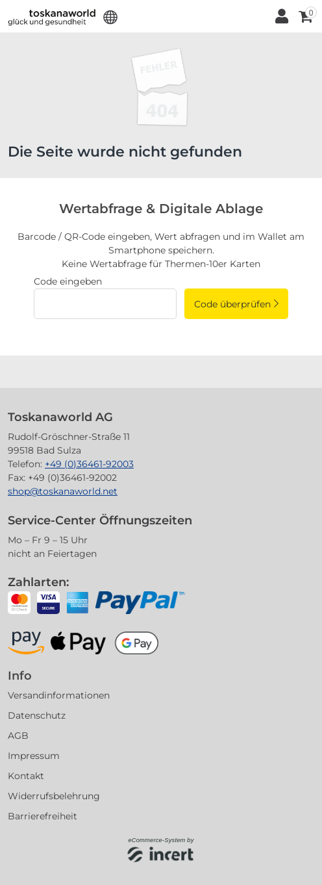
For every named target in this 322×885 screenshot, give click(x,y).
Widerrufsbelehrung (54, 796)
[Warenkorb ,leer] (304, 16)
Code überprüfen (232, 304)
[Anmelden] (280, 16)
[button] (110, 16)
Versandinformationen (59, 695)
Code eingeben (68, 281)
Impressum (34, 756)
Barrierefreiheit (42, 816)
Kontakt (26, 776)
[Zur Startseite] (51, 16)
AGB (18, 735)
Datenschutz (37, 715)
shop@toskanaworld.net (63, 491)
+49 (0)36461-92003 (89, 464)
